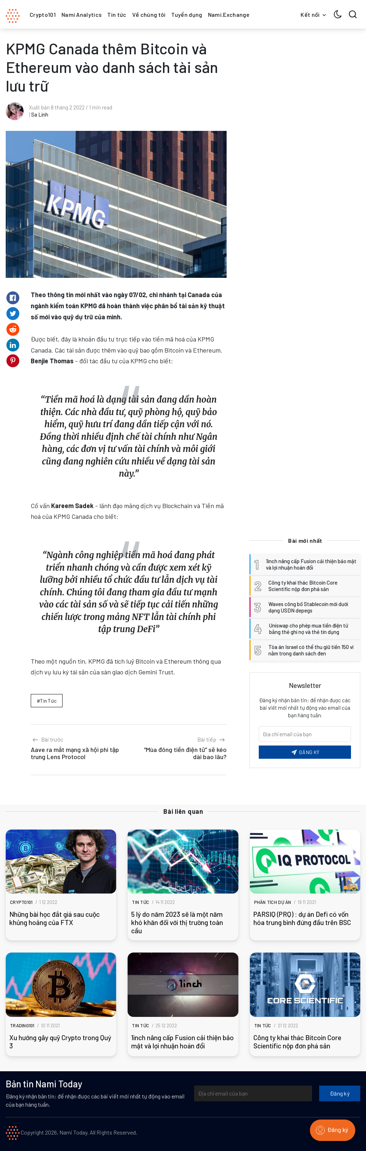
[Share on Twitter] (12, 313)
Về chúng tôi (149, 14)
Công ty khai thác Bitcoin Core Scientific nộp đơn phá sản (297, 1041)
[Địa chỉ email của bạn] (253, 1093)
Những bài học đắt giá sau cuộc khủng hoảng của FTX (54, 918)
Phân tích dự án (272, 902)
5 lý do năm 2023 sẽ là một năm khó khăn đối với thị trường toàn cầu (177, 922)
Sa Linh (39, 114)
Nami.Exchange (228, 14)
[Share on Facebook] (12, 297)
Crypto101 (43, 14)
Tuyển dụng (186, 14)
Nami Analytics (81, 14)
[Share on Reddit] (12, 329)
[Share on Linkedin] (12, 345)
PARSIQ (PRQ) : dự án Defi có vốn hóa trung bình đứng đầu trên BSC (302, 918)
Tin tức (116, 14)
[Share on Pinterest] (12, 360)
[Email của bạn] (305, 734)
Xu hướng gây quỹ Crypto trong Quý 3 (60, 1041)
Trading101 (22, 1025)
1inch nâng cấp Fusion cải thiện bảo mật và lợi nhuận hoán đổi (182, 1041)
